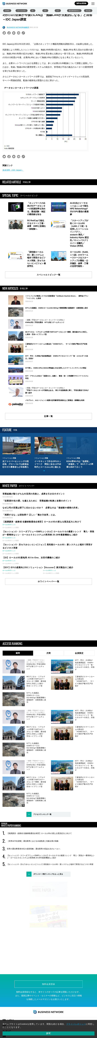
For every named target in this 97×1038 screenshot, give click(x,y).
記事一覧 (48, 439)
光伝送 (88, 10)
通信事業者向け (74, 10)
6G (45, 10)
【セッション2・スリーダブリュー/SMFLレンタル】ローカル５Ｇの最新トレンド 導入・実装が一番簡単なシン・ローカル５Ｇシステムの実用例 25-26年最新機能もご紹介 (50, 879)
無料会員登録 (81, 3)
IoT (58, 10)
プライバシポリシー (76, 1024)
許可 (48, 1033)
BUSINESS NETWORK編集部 (18, 27)
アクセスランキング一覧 (42, 837)
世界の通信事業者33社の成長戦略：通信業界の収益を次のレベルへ (33, 871)
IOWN (7, 10)
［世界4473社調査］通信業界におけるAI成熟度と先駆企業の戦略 (32, 864)
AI (32, 10)
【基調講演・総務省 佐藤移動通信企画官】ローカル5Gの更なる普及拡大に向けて (39, 856)
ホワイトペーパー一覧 (48, 604)
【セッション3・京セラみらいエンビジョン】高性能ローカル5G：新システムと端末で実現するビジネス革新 (50, 887)
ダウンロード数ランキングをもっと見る (48, 897)
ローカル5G (21, 10)
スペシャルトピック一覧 (48, 275)
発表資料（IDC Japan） (13, 170)
